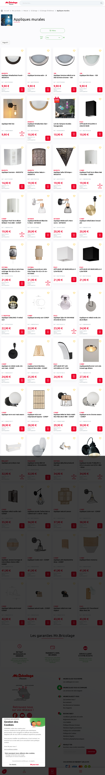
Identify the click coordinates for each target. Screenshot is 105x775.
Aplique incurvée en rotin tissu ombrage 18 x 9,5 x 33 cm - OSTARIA (13, 271)
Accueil (6, 11)
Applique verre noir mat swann (13, 414)
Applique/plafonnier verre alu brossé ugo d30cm (90, 367)
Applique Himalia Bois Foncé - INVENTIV (12, 76)
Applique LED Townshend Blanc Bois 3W (89, 609)
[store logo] (11, 3)
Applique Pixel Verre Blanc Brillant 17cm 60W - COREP (11, 222)
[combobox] (61, 3)
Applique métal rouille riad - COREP (12, 512)
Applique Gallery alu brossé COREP (11, 609)
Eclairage (34, 11)
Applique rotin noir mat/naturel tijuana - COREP (38, 416)
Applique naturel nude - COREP (39, 608)
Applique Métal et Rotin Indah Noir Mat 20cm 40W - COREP (64, 416)
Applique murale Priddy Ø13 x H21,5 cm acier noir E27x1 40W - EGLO (90, 465)
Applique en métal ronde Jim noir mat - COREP (12, 367)
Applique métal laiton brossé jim (90, 222)
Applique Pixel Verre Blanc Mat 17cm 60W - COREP (91, 173)
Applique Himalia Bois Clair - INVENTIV (38, 125)
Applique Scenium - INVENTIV (12, 172)
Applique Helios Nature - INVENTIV (36, 173)
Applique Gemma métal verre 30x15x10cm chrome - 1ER (64, 76)
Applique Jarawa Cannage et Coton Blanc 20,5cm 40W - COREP (12, 562)
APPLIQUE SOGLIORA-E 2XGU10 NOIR (88, 125)
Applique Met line (8, 124)
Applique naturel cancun (62, 511)
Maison (25, 11)
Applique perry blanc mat (11, 463)
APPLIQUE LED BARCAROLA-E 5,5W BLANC (65, 270)
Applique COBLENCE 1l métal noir (12, 319)
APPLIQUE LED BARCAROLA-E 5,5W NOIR (91, 270)
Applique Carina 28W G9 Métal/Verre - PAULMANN (37, 464)
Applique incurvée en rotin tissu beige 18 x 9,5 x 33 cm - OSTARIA (38, 271)
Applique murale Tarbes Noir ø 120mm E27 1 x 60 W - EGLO (39, 512)
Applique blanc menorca (88, 560)
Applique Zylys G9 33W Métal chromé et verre (64, 319)
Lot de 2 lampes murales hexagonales (62, 125)
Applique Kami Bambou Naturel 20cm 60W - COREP (37, 367)
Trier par (41, 37)
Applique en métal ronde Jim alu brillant (90, 319)
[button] (22, 51)
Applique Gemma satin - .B (37, 75)
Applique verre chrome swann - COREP (90, 416)
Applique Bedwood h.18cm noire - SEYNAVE (63, 222)
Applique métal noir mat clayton (62, 609)
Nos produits (16, 11)
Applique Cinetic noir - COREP (38, 560)
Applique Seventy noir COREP (38, 317)
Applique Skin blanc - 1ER (89, 75)
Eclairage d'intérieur (47, 11)
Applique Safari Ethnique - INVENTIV (63, 173)
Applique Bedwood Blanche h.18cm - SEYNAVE (37, 222)
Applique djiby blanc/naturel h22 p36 (64, 464)
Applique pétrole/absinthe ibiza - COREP (63, 561)
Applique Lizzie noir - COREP (90, 511)
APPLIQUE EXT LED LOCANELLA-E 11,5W (61, 367)
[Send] (91, 751)
